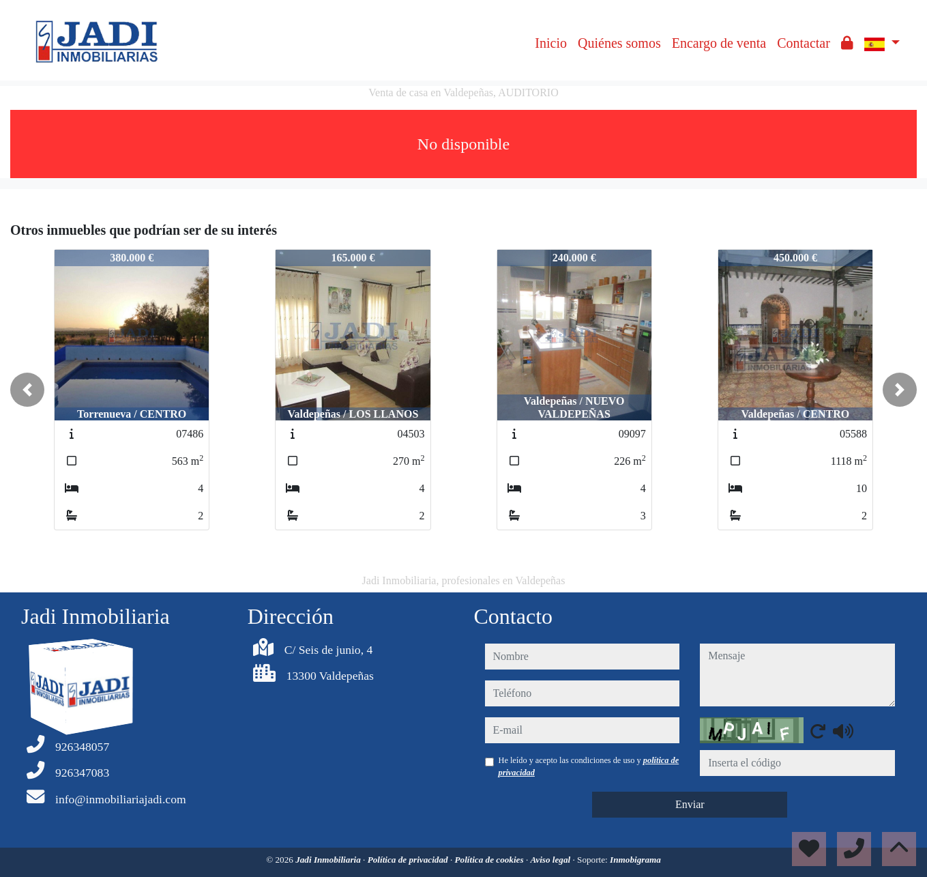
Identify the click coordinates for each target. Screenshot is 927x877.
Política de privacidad (409, 859)
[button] (27, 390)
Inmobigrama (635, 859)
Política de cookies (490, 859)
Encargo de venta (719, 43)
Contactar (803, 43)
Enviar (690, 804)
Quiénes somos (619, 43)
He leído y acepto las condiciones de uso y (589, 766)
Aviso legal (551, 859)
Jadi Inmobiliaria (329, 859)
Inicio (551, 43)
